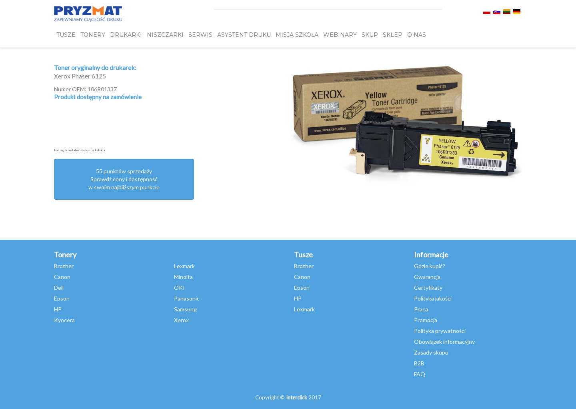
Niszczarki (165, 34)
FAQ (419, 374)
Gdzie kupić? (429, 266)
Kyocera (64, 320)
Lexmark (184, 266)
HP (58, 309)
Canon (62, 276)
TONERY (92, 34)
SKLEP (392, 34)
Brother (64, 266)
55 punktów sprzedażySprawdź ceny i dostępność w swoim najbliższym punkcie (124, 179)
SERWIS (200, 34)
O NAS (416, 34)
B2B (419, 363)
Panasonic (187, 298)
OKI (179, 287)
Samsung (185, 309)
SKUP (370, 34)
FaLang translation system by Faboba (79, 150)
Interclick (296, 397)
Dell (59, 287)
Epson (62, 298)
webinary (340, 34)
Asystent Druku (244, 34)
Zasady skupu (431, 352)
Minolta (183, 276)
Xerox (181, 320)
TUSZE (66, 34)
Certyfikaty (428, 287)
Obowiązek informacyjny (444, 341)
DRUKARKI (126, 34)
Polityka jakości (433, 298)
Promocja (425, 320)
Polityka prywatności (440, 330)
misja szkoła (297, 34)
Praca (421, 309)
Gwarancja (427, 276)
